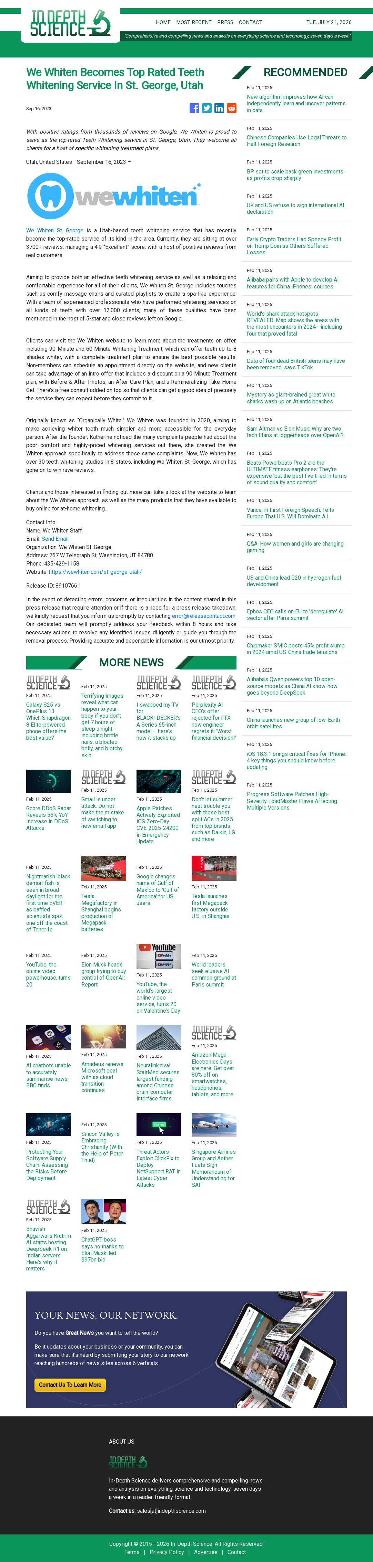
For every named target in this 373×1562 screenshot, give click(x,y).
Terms (132, 1552)
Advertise (206, 1552)
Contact (237, 1552)
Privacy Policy (167, 1552)
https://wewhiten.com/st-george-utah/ (95, 572)
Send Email (55, 539)
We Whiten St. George (55, 230)
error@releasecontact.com (203, 616)
